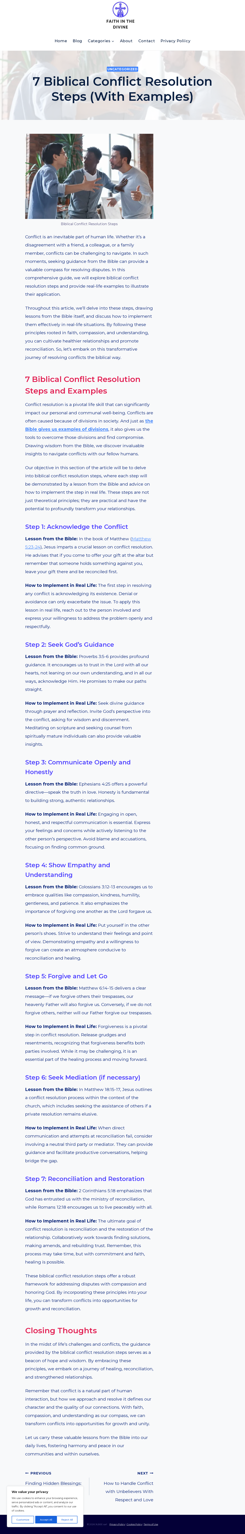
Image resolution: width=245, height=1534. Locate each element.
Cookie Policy (134, 1524)
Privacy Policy (117, 1524)
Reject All (45, 1519)
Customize (22, 1519)
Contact (146, 41)
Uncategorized (122, 69)
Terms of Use (151, 1524)
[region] (45, 1507)
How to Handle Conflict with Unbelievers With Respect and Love (123, 1485)
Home (61, 41)
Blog (77, 41)
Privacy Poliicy (175, 41)
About (126, 41)
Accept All (68, 1519)
